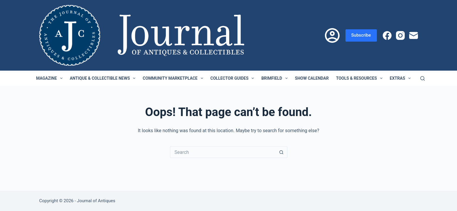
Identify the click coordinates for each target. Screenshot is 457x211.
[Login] (332, 35)
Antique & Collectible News (104, 78)
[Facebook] (387, 35)
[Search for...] (223, 152)
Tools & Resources (360, 78)
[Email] (413, 35)
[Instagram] (400, 35)
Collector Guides (233, 78)
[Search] (422, 78)
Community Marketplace (174, 78)
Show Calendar (312, 78)
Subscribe (361, 35)
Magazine (50, 78)
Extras (401, 78)
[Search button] (281, 152)
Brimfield (275, 78)
